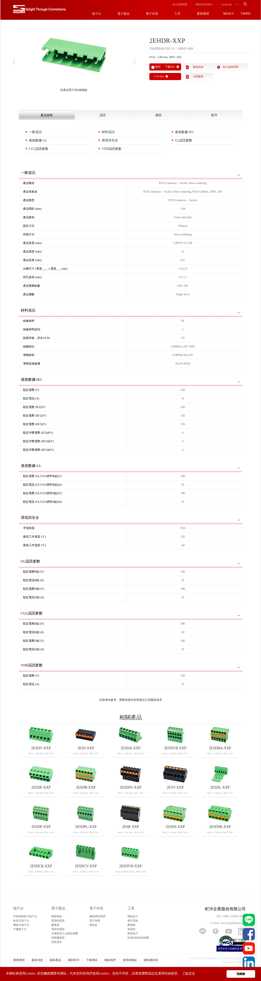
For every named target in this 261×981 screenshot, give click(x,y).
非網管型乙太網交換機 (64, 933)
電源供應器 (58, 929)
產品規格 (47, 115)
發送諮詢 (198, 67)
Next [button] (135, 62)
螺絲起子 (133, 916)
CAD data (159, 76)
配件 (214, 115)
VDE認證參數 (111, 148)
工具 (131, 908)
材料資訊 (108, 132)
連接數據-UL (38, 140)
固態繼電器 (58, 937)
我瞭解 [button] (241, 973)
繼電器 (55, 924)
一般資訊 (35, 132)
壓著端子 (133, 933)
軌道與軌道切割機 (138, 937)
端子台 (18, 908)
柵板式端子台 (21, 924)
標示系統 (133, 920)
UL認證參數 (183, 140)
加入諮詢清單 (231, 67)
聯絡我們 (110, 960)
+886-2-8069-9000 (234, 916)
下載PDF (170, 66)
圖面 (158, 115)
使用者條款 (130, 960)
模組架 (93, 924)
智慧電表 (56, 942)
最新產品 (55, 960)
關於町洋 (73, 960)
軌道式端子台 (21, 920)
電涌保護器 (58, 920)
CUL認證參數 (38, 148)
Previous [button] (15, 62)
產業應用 (19, 960)
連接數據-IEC (184, 132)
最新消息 (37, 960)
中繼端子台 (19, 929)
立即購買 (198, 76)
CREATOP (242, 961)
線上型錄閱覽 (180, 4)
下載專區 (92, 960)
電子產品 (58, 908)
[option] (74, 60)
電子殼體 (94, 920)
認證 (103, 115)
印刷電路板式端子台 (25, 916)
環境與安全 (110, 140)
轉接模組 (56, 916)
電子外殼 (96, 908)
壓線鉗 (131, 924)
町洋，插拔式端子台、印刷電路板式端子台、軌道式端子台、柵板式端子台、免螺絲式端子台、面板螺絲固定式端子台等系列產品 (33, 10)
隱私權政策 (151, 960)
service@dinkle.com (233, 923)
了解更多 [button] (188, 973)
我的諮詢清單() (204, 4)
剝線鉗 (131, 929)
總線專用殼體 (97, 916)
